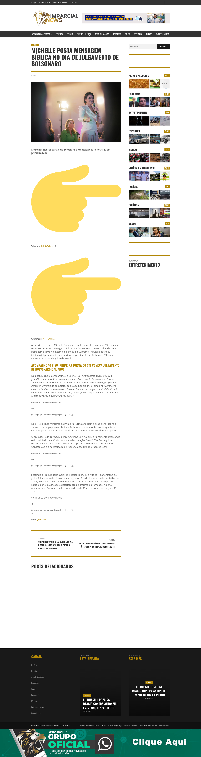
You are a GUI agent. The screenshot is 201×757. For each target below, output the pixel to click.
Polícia (133, 187)
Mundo (133, 150)
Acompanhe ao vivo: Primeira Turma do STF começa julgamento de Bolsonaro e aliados (75, 367)
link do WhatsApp (49, 339)
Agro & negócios (139, 76)
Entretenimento (138, 112)
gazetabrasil (42, 519)
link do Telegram (48, 246)
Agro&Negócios (37, 677)
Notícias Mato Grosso (142, 168)
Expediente (36, 713)
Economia (35, 45)
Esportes (134, 131)
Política (134, 205)
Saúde (132, 224)
